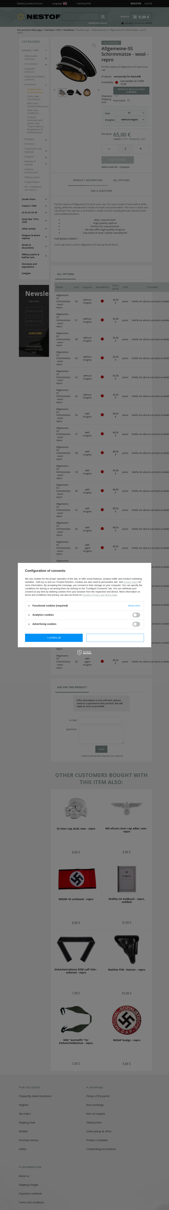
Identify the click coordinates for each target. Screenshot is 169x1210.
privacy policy (131, 582)
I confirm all (115, 637)
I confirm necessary (54, 637)
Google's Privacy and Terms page (99, 595)
